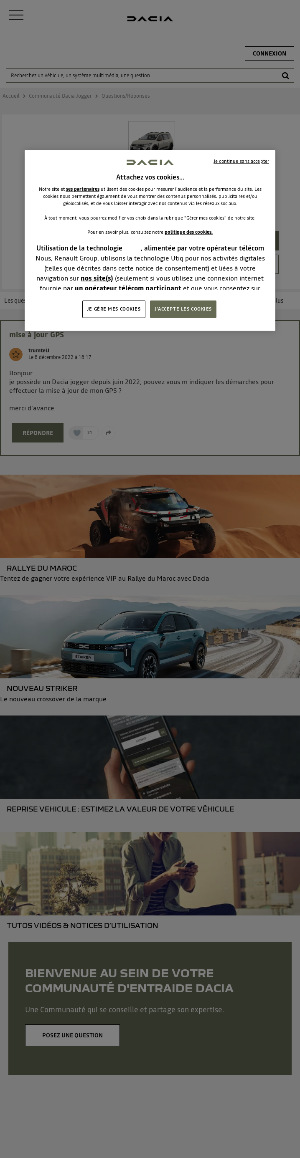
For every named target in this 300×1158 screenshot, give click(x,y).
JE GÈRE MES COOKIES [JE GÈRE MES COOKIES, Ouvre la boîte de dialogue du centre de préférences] (114, 309)
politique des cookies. (189, 231)
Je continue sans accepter (241, 161)
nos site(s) (97, 278)
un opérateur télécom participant (128, 288)
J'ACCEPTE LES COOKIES (183, 309)
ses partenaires (82, 189)
